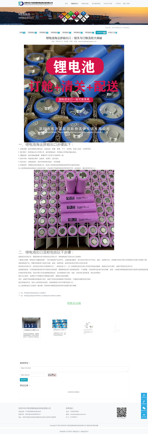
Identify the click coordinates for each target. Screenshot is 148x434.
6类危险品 (78, 32)
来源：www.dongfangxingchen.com (85, 41)
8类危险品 (89, 32)
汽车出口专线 (108, 3)
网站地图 (95, 425)
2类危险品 (32, 32)
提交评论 (24, 379)
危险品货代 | (85, 431)
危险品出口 (74, 3)
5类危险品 (66, 32)
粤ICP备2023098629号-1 (33, 414)
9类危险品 (126, 27)
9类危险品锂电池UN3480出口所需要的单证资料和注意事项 (42, 295)
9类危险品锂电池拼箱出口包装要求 (35, 293)
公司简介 (118, 3)
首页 (66, 3)
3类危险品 (43, 32)
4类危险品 (55, 32)
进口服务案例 (96, 3)
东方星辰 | (69, 431)
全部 (22, 32)
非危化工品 (112, 32)
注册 (124, 3)
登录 (128, 3)
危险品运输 (84, 3)
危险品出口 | (77, 431)
